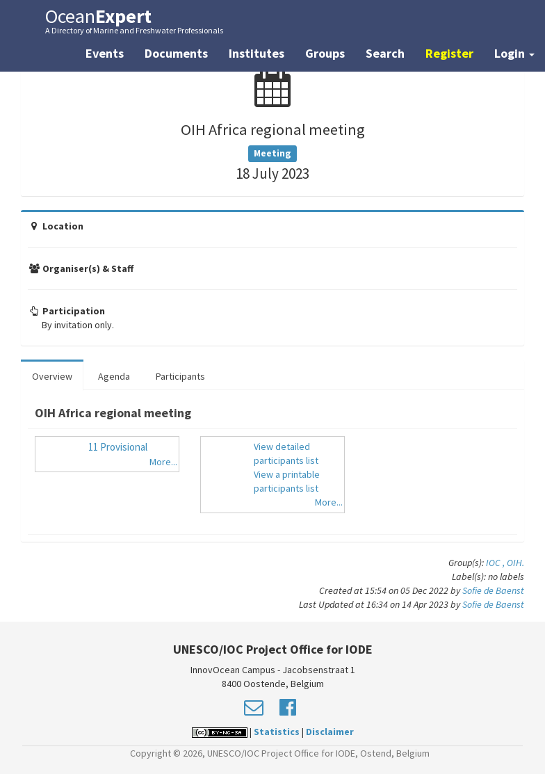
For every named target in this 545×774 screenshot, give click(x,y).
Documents (176, 53)
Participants (180, 376)
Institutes (256, 53)
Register (449, 53)
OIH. (515, 562)
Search (385, 53)
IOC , (496, 562)
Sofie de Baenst (493, 590)
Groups (325, 53)
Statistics (277, 731)
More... (163, 461)
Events (105, 53)
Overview (52, 376)
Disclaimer (330, 731)
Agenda (114, 376)
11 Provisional (117, 446)
